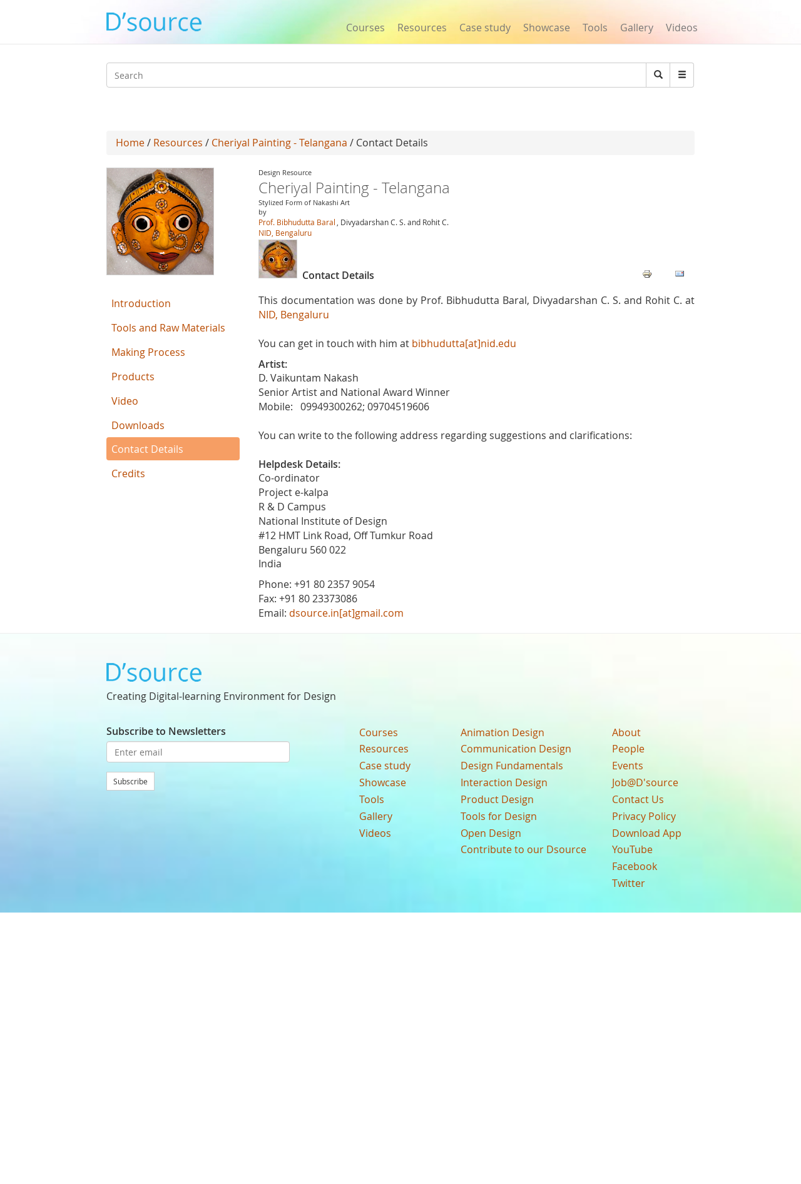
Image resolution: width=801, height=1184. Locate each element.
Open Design (491, 833)
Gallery (636, 27)
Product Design (497, 799)
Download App (646, 833)
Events (627, 765)
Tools (595, 27)
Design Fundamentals (512, 765)
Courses (365, 27)
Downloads (138, 425)
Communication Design (516, 749)
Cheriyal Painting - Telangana (279, 142)
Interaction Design (504, 782)
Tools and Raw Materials (168, 328)
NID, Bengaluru (285, 233)
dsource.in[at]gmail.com (346, 613)
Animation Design (502, 732)
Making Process (148, 352)
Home (130, 142)
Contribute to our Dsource (523, 849)
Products (133, 376)
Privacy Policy (644, 816)
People (628, 749)
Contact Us (638, 799)
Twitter (628, 883)
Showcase (546, 27)
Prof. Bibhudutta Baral (296, 222)
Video (124, 401)
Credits (128, 473)
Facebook (634, 866)
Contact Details (147, 449)
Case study (485, 27)
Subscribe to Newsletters (166, 731)
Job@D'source (645, 782)
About (626, 732)
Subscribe (130, 781)
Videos (682, 27)
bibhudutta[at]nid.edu (464, 343)
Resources (422, 27)
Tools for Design (499, 816)
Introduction (141, 303)
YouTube (632, 849)
